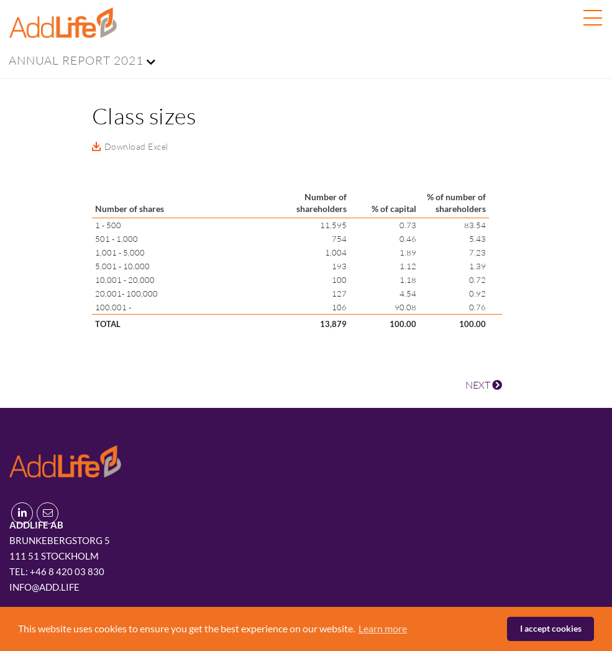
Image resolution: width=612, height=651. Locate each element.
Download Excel (136, 146)
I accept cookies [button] (551, 628)
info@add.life (44, 587)
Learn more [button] (383, 628)
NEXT (483, 385)
